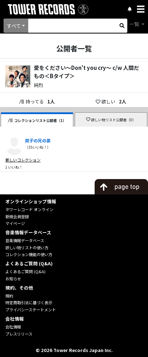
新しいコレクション (23, 160)
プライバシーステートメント (30, 309)
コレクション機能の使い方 (28, 254)
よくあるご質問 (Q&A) (25, 271)
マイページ (15, 223)
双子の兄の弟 (38, 140)
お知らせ (13, 278)
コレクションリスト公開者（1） (37, 120)
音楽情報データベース (24, 240)
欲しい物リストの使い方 (26, 247)
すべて (14, 25)
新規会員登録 (17, 216)
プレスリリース (18, 334)
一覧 (134, 23)
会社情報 (13, 327)
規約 (9, 296)
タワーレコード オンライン (29, 209)
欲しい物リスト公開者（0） (111, 119)
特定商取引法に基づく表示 (28, 302)
